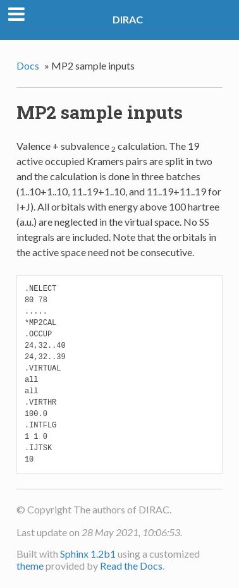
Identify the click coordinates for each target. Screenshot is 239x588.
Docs (27, 65)
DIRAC (128, 19)
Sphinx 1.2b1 (88, 554)
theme (30, 566)
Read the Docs (131, 566)
